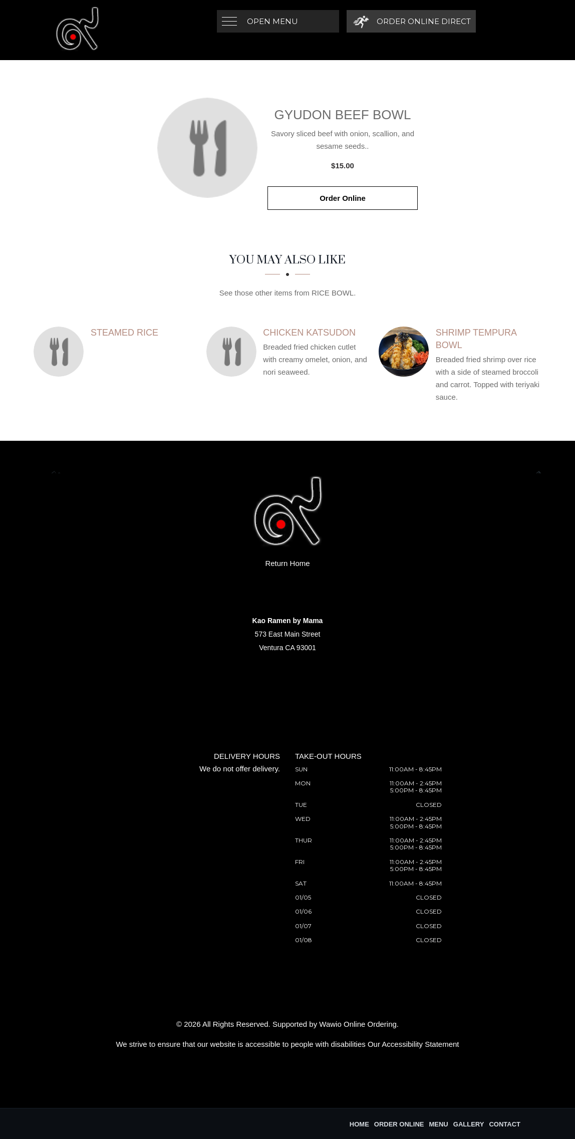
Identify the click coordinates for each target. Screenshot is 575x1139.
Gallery (468, 1124)
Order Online (343, 198)
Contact (504, 1124)
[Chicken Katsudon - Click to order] (233, 352)
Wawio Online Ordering (358, 1024)
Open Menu (272, 21)
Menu (438, 1124)
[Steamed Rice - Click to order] (61, 352)
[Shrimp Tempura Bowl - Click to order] (406, 352)
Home (359, 1124)
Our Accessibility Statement (413, 1044)
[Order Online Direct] (410, 21)
